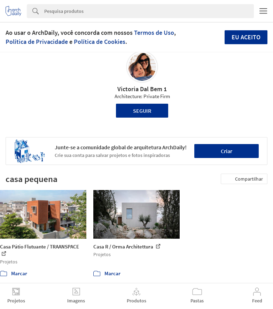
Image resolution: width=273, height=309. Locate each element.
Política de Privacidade (37, 42)
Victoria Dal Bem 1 (142, 89)
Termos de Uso (154, 33)
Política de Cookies (99, 42)
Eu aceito (246, 37)
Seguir (142, 110)
